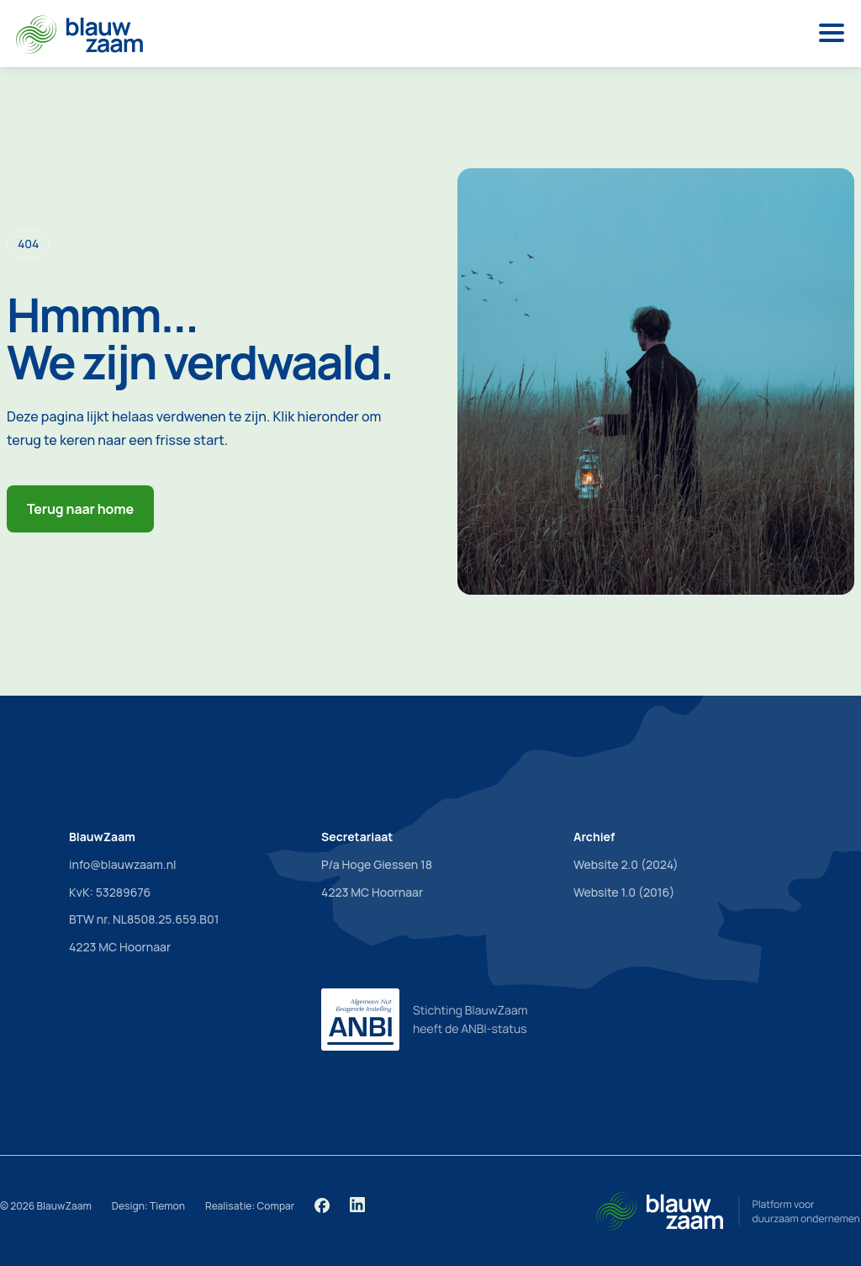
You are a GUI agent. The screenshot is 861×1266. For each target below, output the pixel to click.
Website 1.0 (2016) (623, 892)
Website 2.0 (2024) (626, 864)
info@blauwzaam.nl (123, 864)
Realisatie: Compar (249, 1206)
